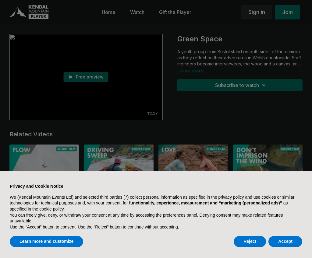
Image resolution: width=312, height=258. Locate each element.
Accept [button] (285, 241)
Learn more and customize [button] (46, 241)
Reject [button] (249, 241)
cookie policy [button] (51, 209)
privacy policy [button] (231, 197)
